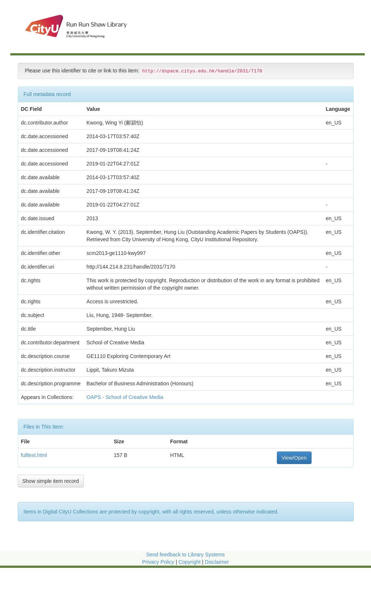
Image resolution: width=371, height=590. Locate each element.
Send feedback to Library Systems (185, 554)
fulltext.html (34, 455)
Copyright (190, 562)
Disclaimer (217, 562)
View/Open (294, 458)
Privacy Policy (158, 562)
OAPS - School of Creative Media (125, 397)
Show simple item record (51, 481)
